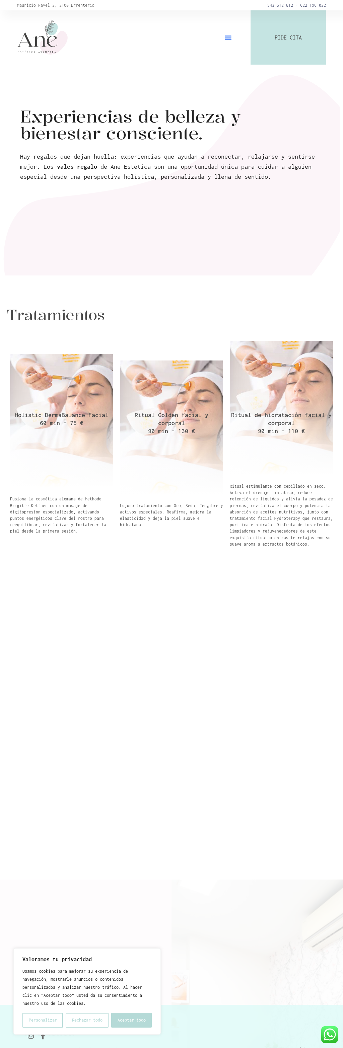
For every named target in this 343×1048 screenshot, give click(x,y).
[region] (87, 991)
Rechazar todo (87, 1020)
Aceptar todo (132, 1020)
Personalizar (43, 1020)
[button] (228, 37)
